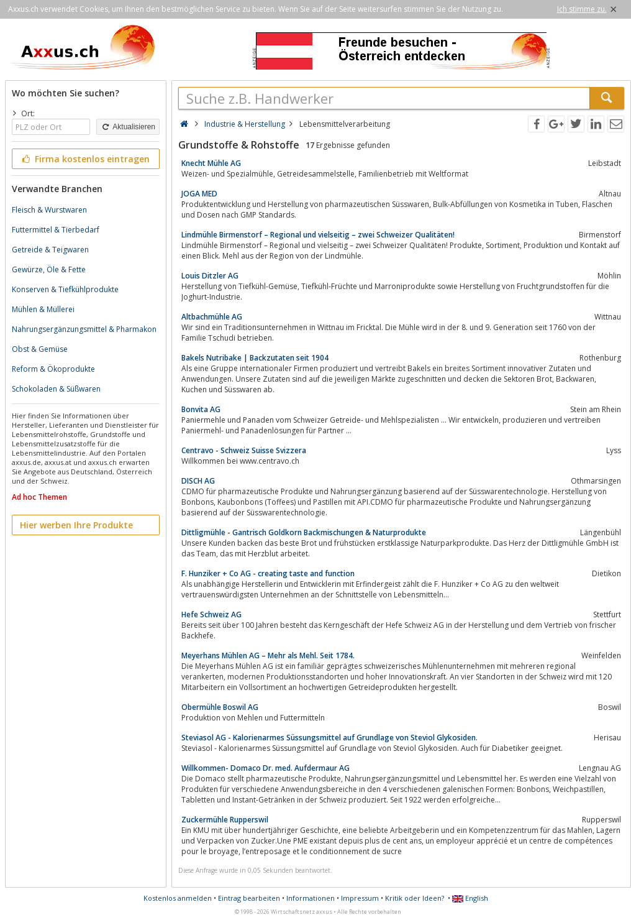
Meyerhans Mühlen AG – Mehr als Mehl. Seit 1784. (268, 655)
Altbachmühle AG (211, 316)
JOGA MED (199, 193)
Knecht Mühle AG (211, 163)
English (470, 898)
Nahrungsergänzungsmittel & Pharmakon (84, 329)
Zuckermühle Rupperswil (224, 819)
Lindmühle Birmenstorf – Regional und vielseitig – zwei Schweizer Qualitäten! (318, 234)
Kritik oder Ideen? (414, 898)
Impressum (360, 898)
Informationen (310, 898)
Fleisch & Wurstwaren (49, 210)
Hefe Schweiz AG (211, 614)
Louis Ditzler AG (209, 275)
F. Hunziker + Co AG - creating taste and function (268, 573)
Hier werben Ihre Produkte (76, 525)
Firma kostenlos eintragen (85, 159)
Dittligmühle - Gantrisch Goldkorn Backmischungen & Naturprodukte (303, 532)
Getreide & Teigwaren (50, 249)
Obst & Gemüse (40, 349)
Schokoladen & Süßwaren (56, 389)
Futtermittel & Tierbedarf (55, 229)
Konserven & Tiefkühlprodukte (65, 289)
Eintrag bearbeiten (249, 898)
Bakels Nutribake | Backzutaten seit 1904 (255, 357)
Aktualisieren (128, 126)
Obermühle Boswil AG (219, 707)
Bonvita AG (200, 409)
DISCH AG (198, 481)
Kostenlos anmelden (177, 898)
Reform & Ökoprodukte (53, 369)
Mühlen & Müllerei (43, 309)
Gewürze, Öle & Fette (49, 269)
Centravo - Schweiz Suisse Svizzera (243, 450)
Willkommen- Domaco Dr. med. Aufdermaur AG (265, 768)
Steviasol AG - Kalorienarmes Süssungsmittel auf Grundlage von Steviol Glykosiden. (329, 737)
